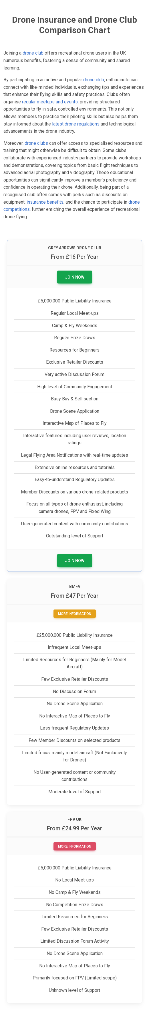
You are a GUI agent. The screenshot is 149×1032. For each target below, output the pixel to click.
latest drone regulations (76, 124)
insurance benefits (45, 202)
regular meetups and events (50, 102)
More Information (74, 614)
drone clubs (36, 143)
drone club (33, 53)
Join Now (74, 277)
